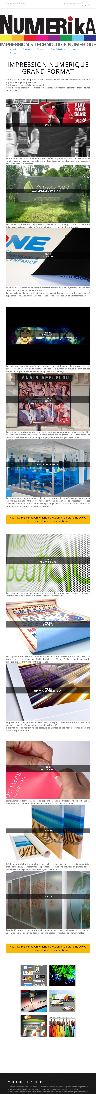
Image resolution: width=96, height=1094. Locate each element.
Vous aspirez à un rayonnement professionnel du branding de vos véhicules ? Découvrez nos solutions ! (48, 519)
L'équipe (75, 49)
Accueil (13, 49)
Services (40, 49)
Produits (26, 49)
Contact (13, 53)
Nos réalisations (58, 49)
